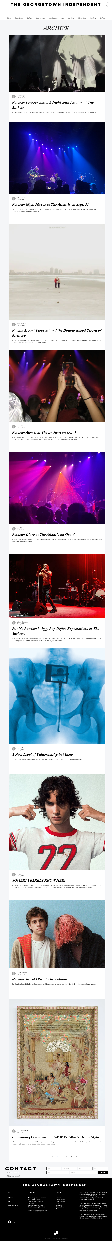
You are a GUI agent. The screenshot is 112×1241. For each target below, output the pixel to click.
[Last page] (76, 1157)
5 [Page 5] (57, 1157)
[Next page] (71, 1157)
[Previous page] (43, 1157)
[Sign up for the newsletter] (107, 6)
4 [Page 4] (52, 1157)
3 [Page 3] (47, 1157)
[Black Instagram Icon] (107, 3)
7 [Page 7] (66, 1157)
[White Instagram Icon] (9, 1201)
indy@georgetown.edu (13, 1176)
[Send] (103, 1172)
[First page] (39, 1157)
